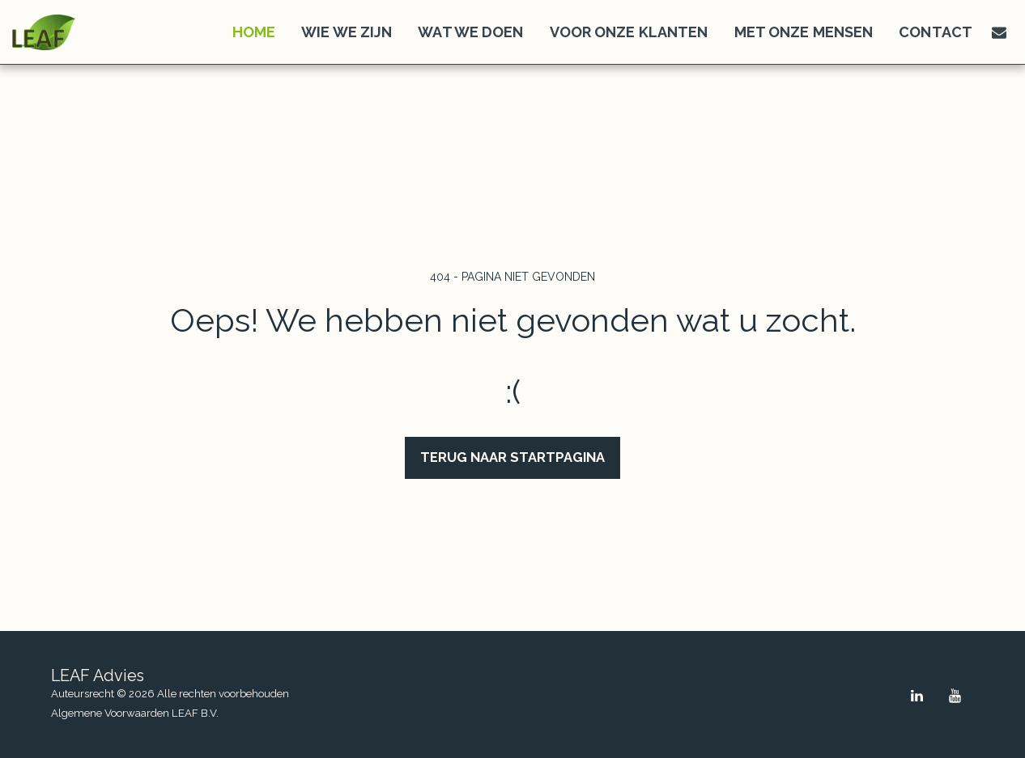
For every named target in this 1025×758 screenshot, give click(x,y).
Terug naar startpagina (512, 457)
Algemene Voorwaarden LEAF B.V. (135, 713)
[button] (999, 32)
